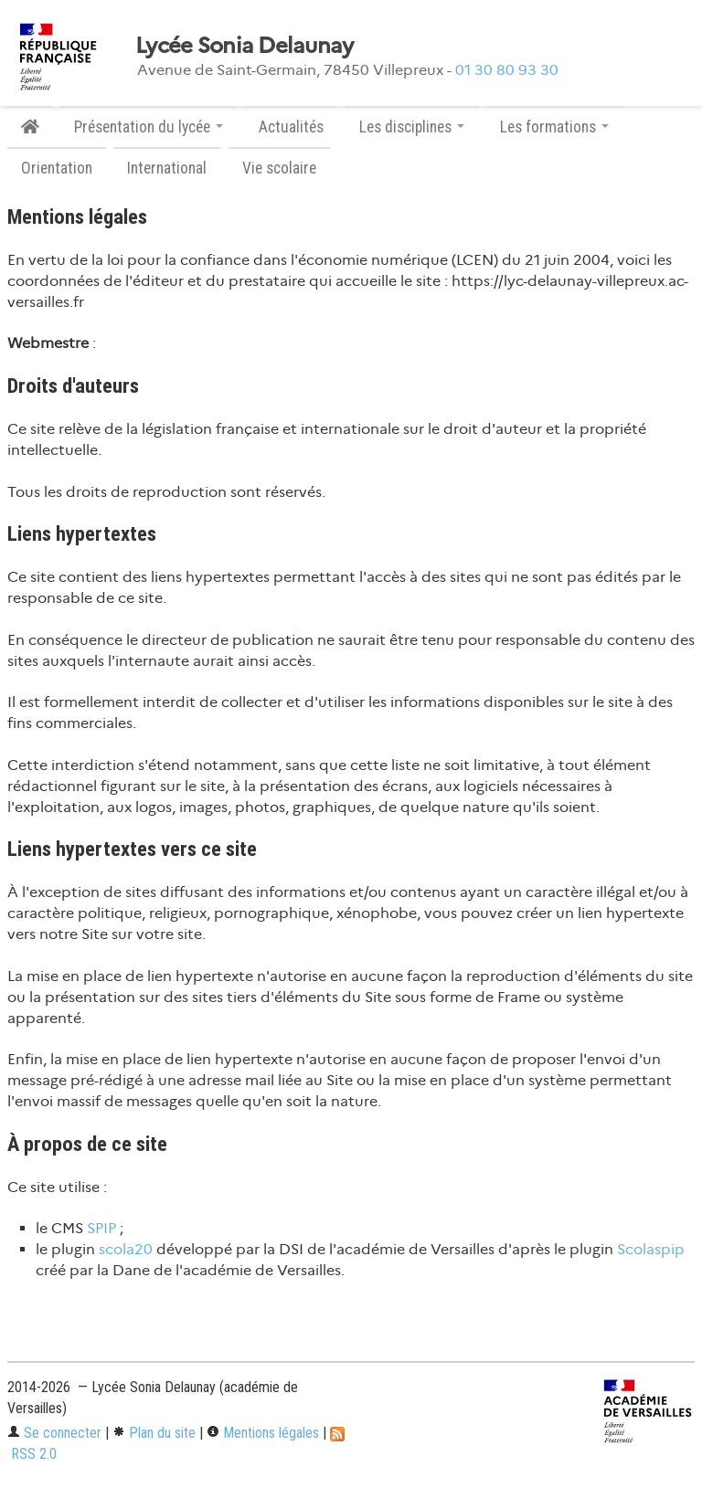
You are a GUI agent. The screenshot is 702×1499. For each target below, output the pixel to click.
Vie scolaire (279, 168)
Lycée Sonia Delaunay (244, 45)
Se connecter (54, 1432)
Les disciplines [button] (411, 127)
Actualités (291, 127)
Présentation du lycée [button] (148, 127)
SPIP (101, 1228)
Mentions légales (263, 1432)
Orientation (56, 168)
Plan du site (154, 1432)
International (167, 168)
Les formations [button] (554, 127)
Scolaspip (651, 1249)
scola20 (126, 1249)
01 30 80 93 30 (506, 70)
